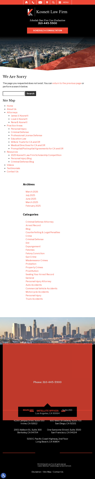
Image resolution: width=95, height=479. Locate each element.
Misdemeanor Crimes (37, 260)
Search (53, 2)
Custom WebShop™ (44, 466)
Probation (31, 264)
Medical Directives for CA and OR (28, 145)
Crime (29, 236)
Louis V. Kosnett (19, 119)
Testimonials (13, 168)
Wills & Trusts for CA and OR (25, 142)
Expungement (33, 246)
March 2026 (32, 191)
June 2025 (31, 199)
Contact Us (12, 171)
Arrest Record (33, 225)
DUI (27, 243)
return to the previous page (66, 83)
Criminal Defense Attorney (40, 222)
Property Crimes (34, 267)
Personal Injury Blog (21, 158)
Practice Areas (15, 125)
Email (40, 2)
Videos (10, 165)
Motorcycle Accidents (37, 292)
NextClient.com (66, 466)
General (30, 278)
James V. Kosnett (19, 115)
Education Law (18, 138)
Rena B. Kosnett (19, 122)
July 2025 (30, 195)
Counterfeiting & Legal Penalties (43, 232)
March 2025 (32, 202)
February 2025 (33, 206)
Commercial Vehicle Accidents (41, 288)
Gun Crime (31, 257)
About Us (11, 109)
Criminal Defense (20, 132)
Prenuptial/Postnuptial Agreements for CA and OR (37, 148)
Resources (12, 152)
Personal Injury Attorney (38, 281)
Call (33, 2)
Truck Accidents (34, 299)
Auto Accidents (34, 285)
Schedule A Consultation (50, 30)
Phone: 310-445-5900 (47, 418)
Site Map (47, 472)
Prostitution (32, 271)
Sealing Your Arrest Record (40, 274)
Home (26, 2)
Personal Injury (18, 129)
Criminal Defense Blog (22, 161)
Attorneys (12, 112)
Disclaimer (36, 472)
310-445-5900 (50, 23)
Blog (28, 229)
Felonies (30, 250)
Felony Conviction (35, 253)
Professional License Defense (26, 135)
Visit (47, 2)
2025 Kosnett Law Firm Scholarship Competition (36, 155)
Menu (66, 2)
